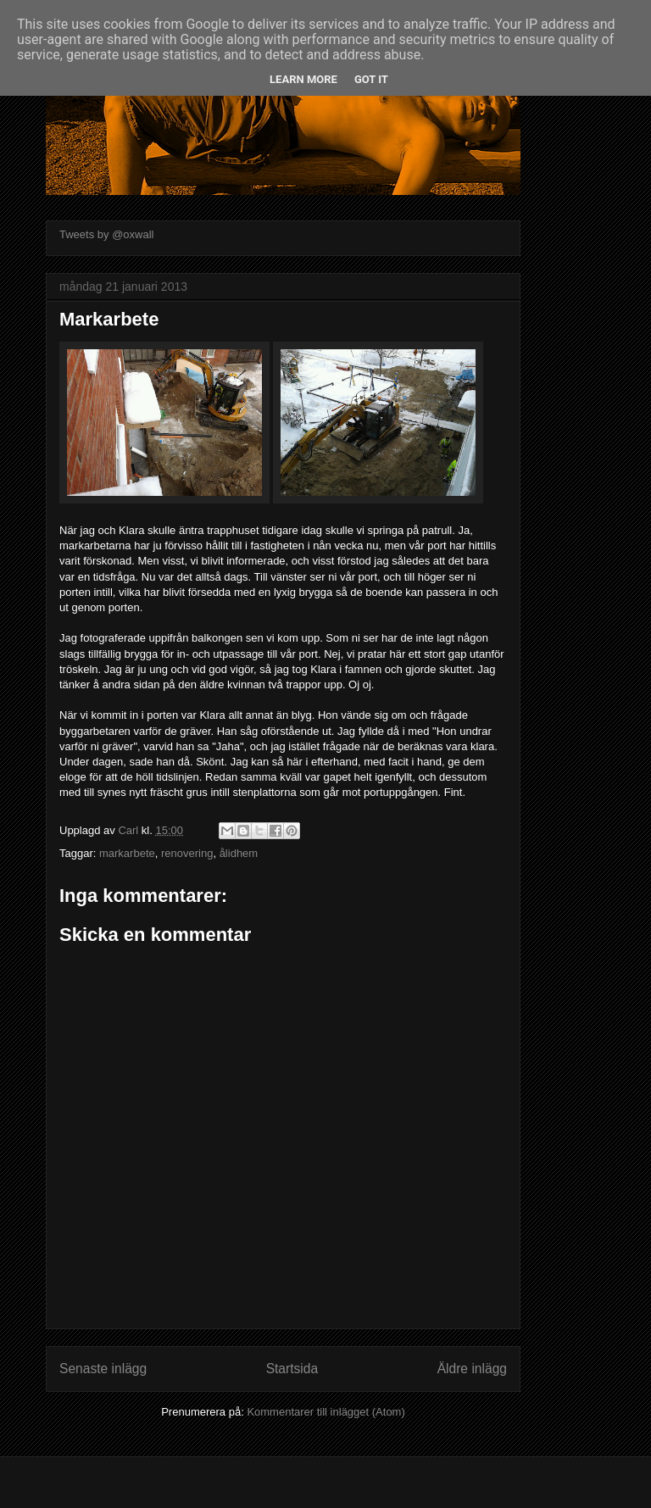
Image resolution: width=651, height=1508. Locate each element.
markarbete (127, 853)
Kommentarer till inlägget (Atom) (325, 1411)
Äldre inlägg (472, 1368)
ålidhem (239, 853)
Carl (129, 830)
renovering (187, 853)
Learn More (303, 79)
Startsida (292, 1368)
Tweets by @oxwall (106, 234)
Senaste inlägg (103, 1368)
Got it (371, 79)
